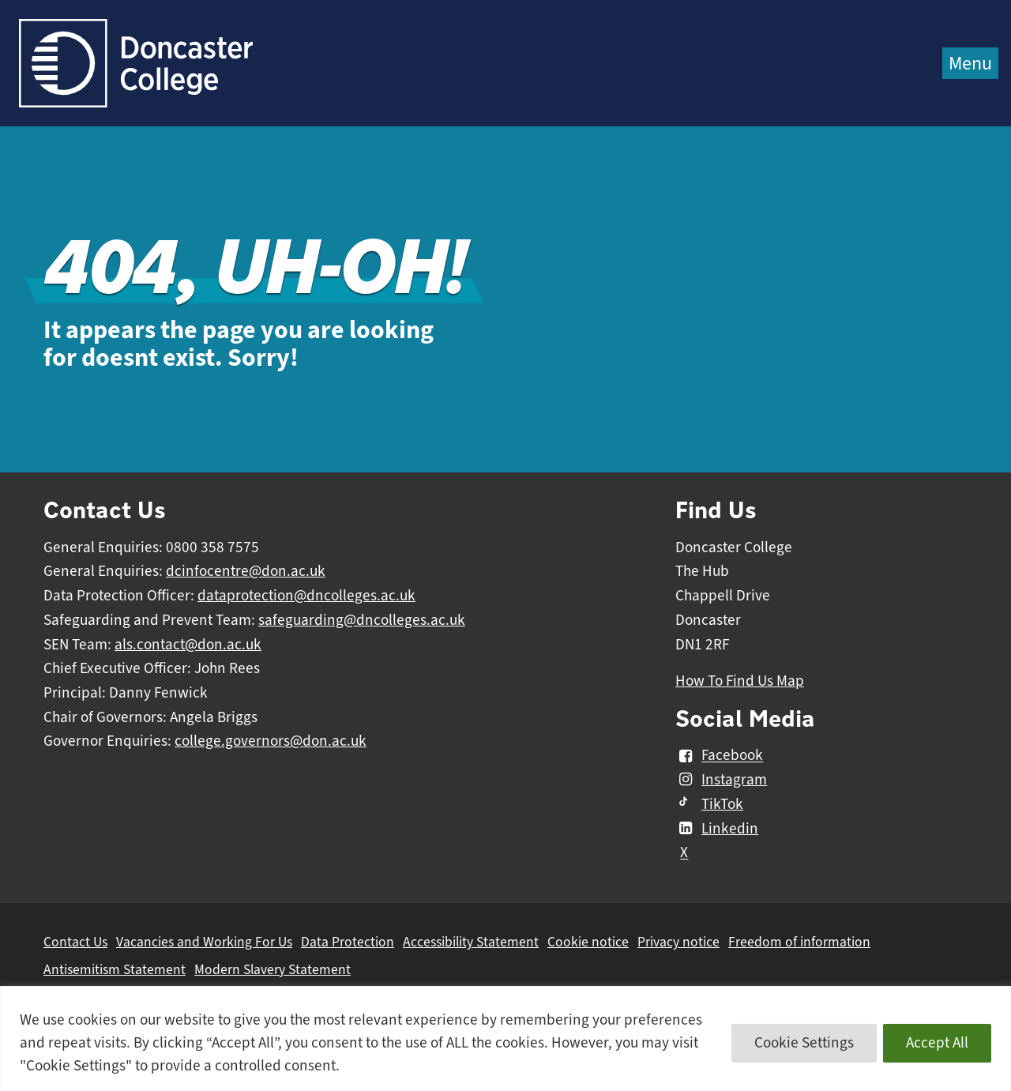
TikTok (709, 804)
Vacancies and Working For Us (204, 941)
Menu (970, 63)
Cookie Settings (804, 1042)
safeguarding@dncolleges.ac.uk (361, 620)
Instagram (721, 779)
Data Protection (347, 941)
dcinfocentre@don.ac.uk (245, 571)
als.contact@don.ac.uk (188, 644)
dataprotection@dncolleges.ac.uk (306, 595)
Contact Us (75, 941)
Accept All (937, 1042)
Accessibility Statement (471, 941)
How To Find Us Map (739, 681)
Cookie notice (588, 941)
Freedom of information (799, 941)
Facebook (719, 756)
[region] (505, 1038)
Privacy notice (678, 941)
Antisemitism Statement (114, 969)
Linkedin (716, 828)
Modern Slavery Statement (272, 969)
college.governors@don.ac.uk (270, 741)
